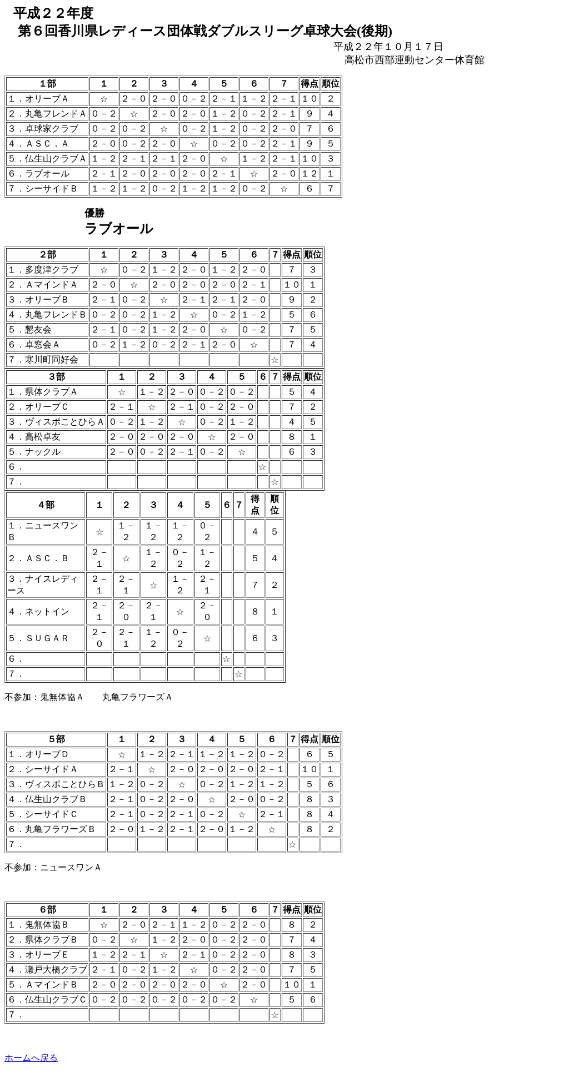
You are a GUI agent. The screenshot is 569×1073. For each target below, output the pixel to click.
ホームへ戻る (31, 1057)
